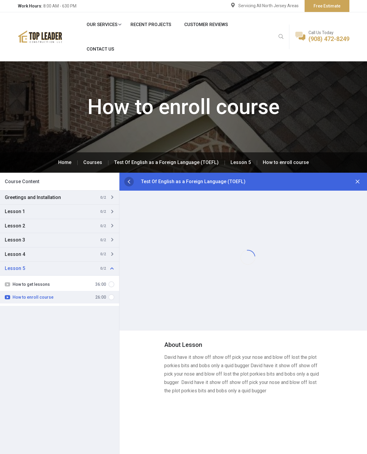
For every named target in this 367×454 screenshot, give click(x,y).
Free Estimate (327, 6)
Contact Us (100, 49)
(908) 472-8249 (328, 38)
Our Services (102, 24)
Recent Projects (150, 24)
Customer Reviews (206, 24)
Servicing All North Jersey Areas (268, 5)
